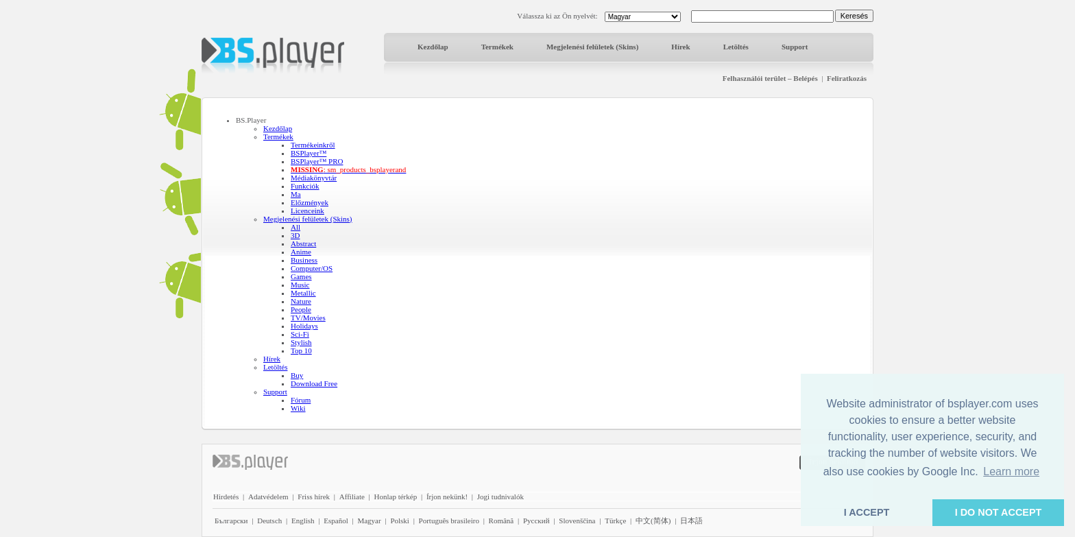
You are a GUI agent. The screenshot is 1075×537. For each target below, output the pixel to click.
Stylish (301, 342)
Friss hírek (314, 496)
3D (295, 235)
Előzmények (309, 202)
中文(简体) (653, 520)
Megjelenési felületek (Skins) (592, 47)
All (295, 227)
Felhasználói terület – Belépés (770, 78)
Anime (301, 252)
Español (336, 520)
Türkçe (615, 520)
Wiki (298, 408)
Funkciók (305, 186)
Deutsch (269, 520)
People (301, 309)
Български (231, 520)
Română (501, 520)
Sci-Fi (300, 334)
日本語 (691, 520)
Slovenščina (577, 520)
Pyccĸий (536, 520)
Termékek (497, 47)
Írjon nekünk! (447, 496)
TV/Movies (308, 317)
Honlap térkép (396, 496)
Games (301, 276)
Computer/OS (312, 268)
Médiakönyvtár (314, 178)
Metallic (303, 293)
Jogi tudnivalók (500, 496)
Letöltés (736, 47)
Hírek (680, 47)
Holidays (304, 326)
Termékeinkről (313, 145)
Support (795, 47)
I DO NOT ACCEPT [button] (998, 512)
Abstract (303, 243)
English (303, 520)
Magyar (369, 520)
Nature (301, 301)
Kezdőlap (433, 47)
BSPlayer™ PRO (317, 161)
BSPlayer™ (308, 153)
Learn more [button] (1011, 471)
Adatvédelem (268, 496)
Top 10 (301, 350)
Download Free (314, 383)
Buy (297, 375)
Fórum (301, 400)
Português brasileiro (449, 520)
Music (300, 285)
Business (304, 260)
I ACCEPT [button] (867, 512)
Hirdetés (226, 496)
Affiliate (352, 496)
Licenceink (307, 210)
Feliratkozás (847, 78)
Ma (296, 194)
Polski (399, 520)
